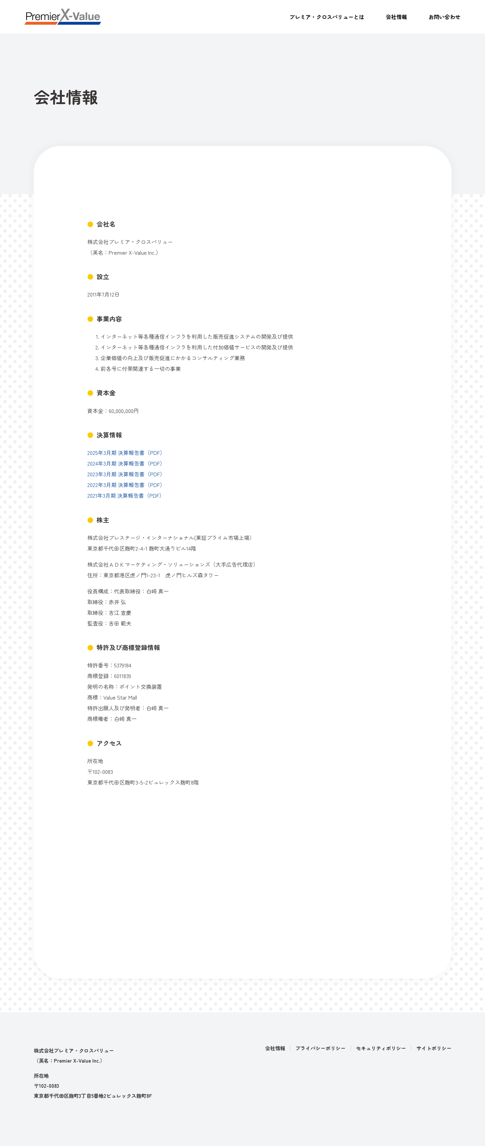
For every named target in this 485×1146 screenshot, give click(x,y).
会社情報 (396, 17)
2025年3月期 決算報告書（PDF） (126, 452)
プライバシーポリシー (320, 1048)
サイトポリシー (434, 1048)
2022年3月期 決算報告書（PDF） (126, 485)
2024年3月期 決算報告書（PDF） (126, 463)
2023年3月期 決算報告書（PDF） (126, 474)
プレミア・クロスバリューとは (326, 17)
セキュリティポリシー (381, 1048)
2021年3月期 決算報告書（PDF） (125, 495)
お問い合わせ (445, 17)
